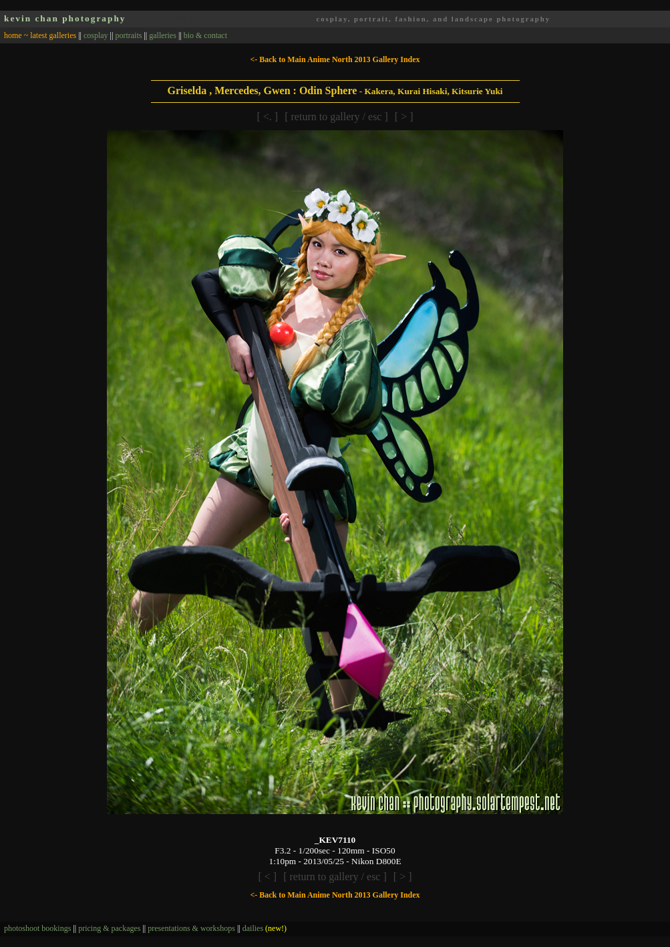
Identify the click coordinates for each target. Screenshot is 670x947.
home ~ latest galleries (40, 35)
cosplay (95, 35)
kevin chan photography (65, 18)
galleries (162, 35)
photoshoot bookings (37, 928)
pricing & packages (109, 928)
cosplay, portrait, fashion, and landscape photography (433, 19)
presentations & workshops (191, 928)
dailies (264, 928)
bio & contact (205, 35)
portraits (128, 35)
